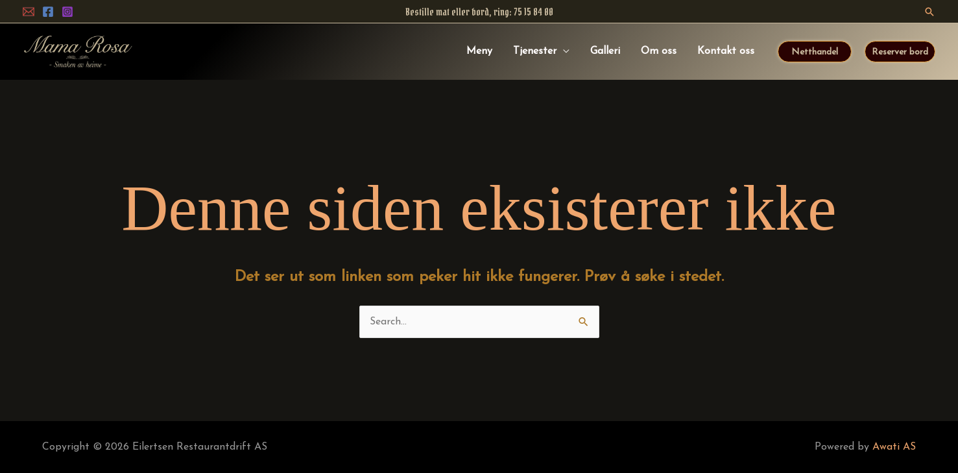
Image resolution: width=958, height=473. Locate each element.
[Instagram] (67, 12)
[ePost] (28, 12)
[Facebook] (48, 12)
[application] (563, 51)
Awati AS (894, 447)
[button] (929, 12)
